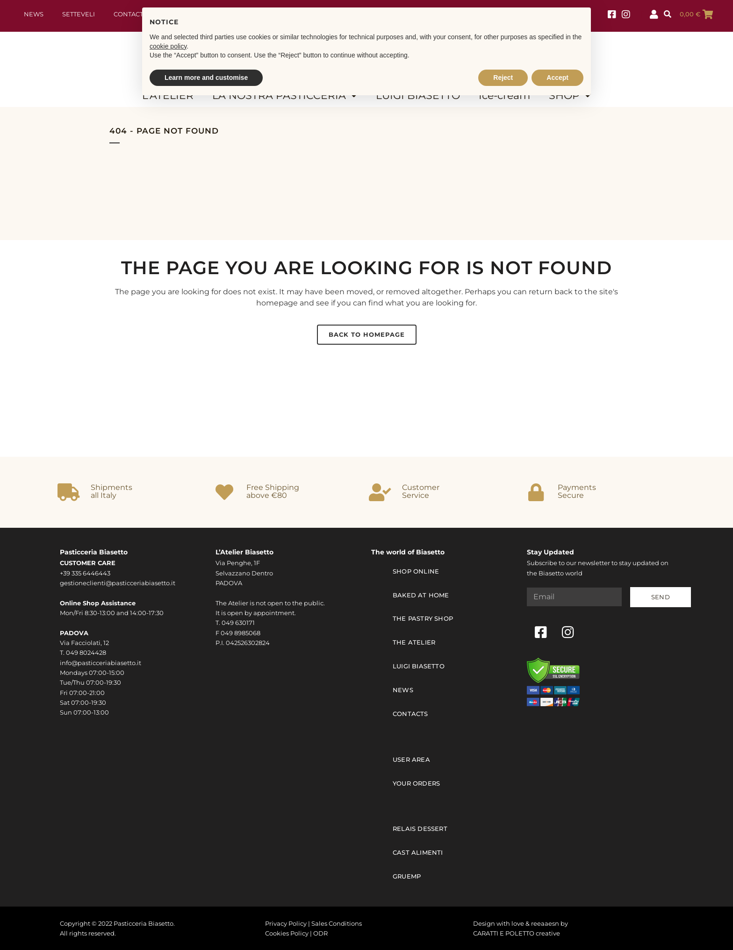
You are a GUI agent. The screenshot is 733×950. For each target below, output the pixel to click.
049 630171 (238, 622)
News (33, 14)
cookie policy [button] (168, 46)
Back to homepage (367, 334)
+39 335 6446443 (85, 573)
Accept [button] (557, 77)
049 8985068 (240, 633)
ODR (320, 932)
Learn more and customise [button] (206, 77)
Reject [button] (503, 77)
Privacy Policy (286, 923)
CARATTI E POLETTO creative (516, 932)
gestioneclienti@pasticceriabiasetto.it (117, 583)
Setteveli (78, 14)
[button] (667, 14)
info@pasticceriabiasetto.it (100, 662)
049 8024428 (86, 652)
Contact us (133, 14)
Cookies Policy (287, 932)
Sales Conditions (336, 923)
